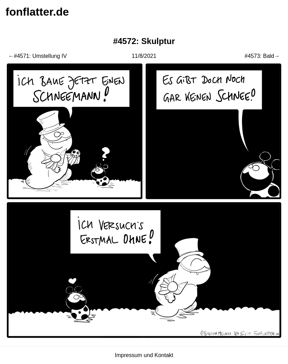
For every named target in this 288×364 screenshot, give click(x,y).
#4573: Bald (259, 56)
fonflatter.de (37, 12)
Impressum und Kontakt (144, 355)
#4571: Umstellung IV (40, 56)
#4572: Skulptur (144, 41)
